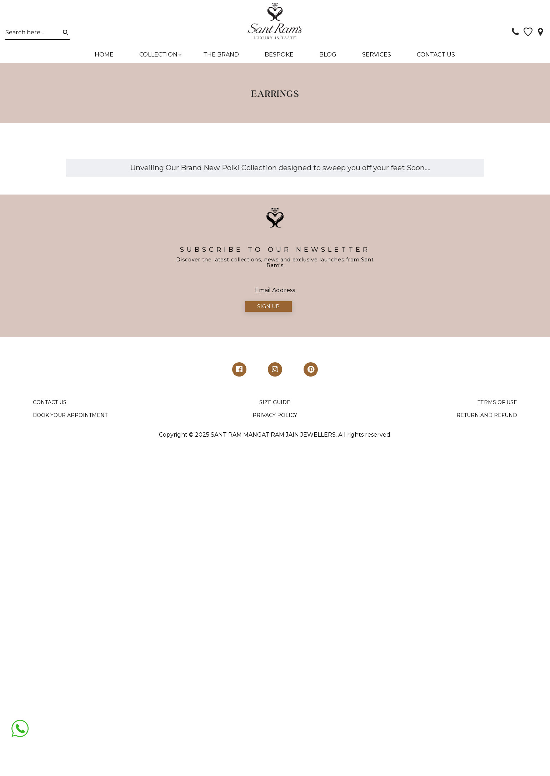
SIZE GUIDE (274, 405)
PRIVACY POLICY (274, 418)
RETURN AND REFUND (486, 418)
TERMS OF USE (497, 405)
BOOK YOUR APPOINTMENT (70, 418)
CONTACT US (49, 405)
